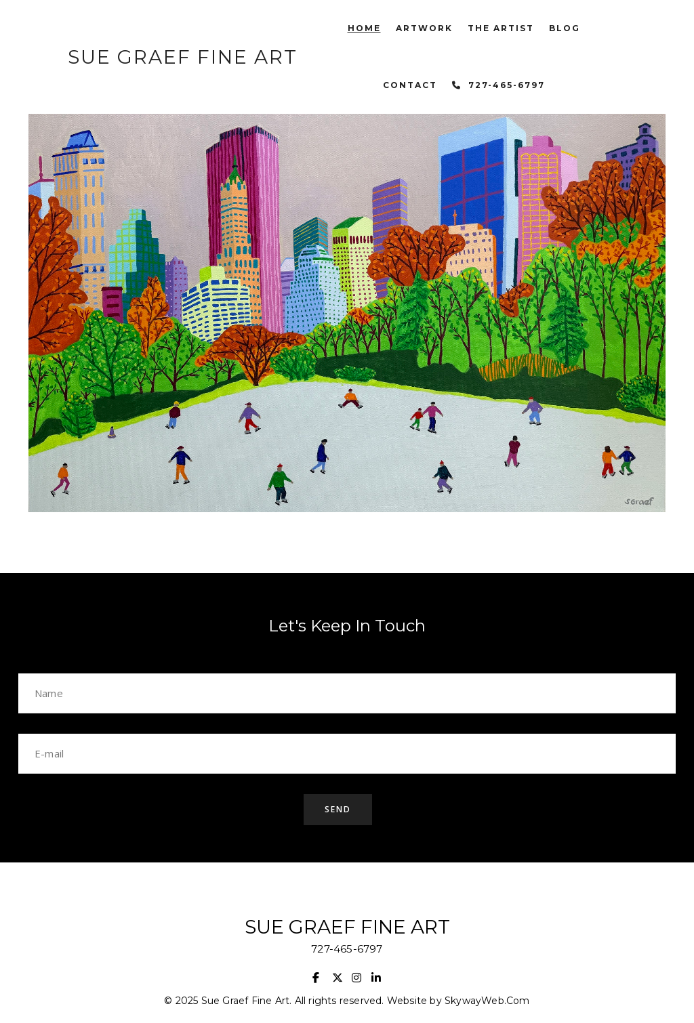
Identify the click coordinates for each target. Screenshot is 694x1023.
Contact (410, 85)
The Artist (501, 28)
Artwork (424, 28)
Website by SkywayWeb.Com (458, 1001)
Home (364, 28)
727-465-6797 (506, 85)
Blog (564, 28)
